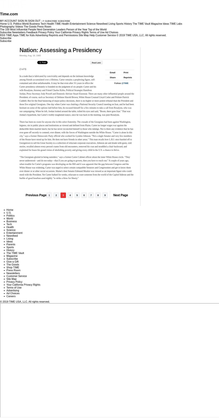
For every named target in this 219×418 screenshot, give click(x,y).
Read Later (98, 63)
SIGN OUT (34, 21)
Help (92, 35)
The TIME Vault (15, 253)
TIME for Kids (27, 35)
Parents (10, 244)
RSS (2, 35)
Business (11, 221)
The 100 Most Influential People (18, 29)
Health (10, 227)
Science (11, 230)
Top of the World (97, 29)
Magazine (11, 256)
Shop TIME (12, 267)
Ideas (9, 241)
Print (124, 72)
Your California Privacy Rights (72, 32)
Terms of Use (96, 32)
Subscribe (5, 32)
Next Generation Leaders (51, 29)
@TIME (125, 83)
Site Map (84, 35)
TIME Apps (12, 35)
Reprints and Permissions (63, 35)
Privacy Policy (46, 32)
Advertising (41, 35)
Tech (9, 224)
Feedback (32, 32)
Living (9, 238)
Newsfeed (12, 235)
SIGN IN (22, 21)
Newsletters (19, 32)
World (9, 218)
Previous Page (36, 195)
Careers (11, 296)
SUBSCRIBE (51, 21)
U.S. (8, 212)
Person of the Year (76, 29)
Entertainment (14, 233)
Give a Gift (12, 261)
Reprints (126, 77)
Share (111, 77)
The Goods (12, 264)
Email (111, 72)
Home (9, 210)
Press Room (13, 270)
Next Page (120, 195)
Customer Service (105, 35)
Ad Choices (113, 32)
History (10, 250)
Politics (10, 215)
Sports (10, 247)
